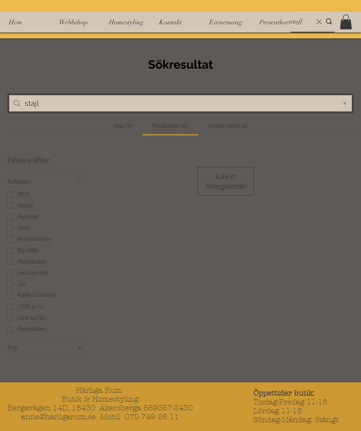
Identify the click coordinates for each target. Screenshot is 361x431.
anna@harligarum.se (58, 417)
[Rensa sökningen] (345, 103)
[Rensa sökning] (319, 21)
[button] (346, 22)
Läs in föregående (226, 181)
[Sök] (301, 21)
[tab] (122, 125)
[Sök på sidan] (179, 103)
